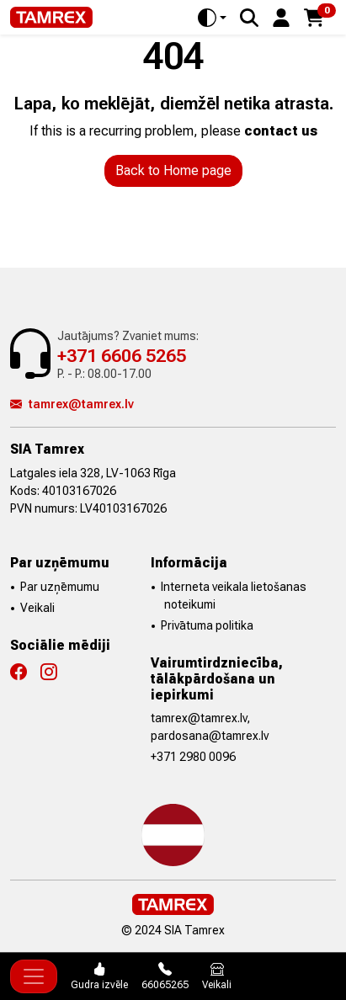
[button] (281, 16)
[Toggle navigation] (33, 976)
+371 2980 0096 (193, 756)
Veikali (37, 607)
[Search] (249, 17)
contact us (280, 131)
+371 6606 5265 (121, 355)
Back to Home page (173, 170)
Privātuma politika (207, 625)
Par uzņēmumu (59, 586)
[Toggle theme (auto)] (212, 17)
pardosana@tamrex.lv (210, 735)
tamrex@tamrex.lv (72, 404)
